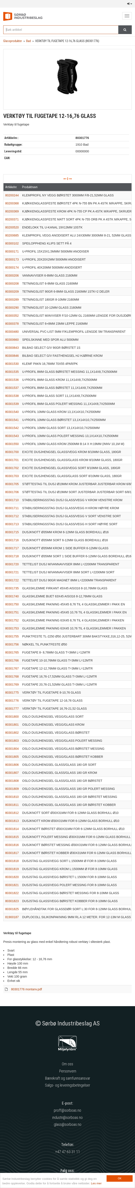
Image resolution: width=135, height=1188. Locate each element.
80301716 (12, 540)
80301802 (12, 732)
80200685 (12, 235)
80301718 (12, 556)
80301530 (12, 363)
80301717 (12, 548)
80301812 (12, 813)
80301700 (12, 452)
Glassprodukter (12, 41)
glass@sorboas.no (67, 1124)
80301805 (12, 756)
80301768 (12, 676)
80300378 (12, 323)
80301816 (12, 845)
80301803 (12, 740)
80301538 (12, 396)
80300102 (12, 243)
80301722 (12, 580)
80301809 (12, 788)
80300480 (12, 331)
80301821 (12, 885)
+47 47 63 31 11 (67, 1151)
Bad (28, 41)
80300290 (12, 307)
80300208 (12, 283)
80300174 (12, 267)
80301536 (12, 379)
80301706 (12, 492)
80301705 (12, 484)
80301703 (12, 476)
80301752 (12, 620)
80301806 (12, 764)
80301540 (12, 412)
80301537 (12, 387)
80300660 (12, 339)
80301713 (12, 524)
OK (119, 1178)
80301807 (12, 772)
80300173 (12, 259)
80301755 (12, 636)
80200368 (12, 203)
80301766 (12, 660)
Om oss (67, 1064)
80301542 (12, 428)
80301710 (12, 500)
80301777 (12, 708)
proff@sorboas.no (67, 1110)
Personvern (67, 1071)
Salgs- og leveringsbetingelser (67, 1085)
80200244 (12, 195)
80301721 (12, 572)
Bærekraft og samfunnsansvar (67, 1078)
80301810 (12, 797)
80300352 (12, 315)
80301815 (12, 837)
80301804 (12, 748)
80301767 (12, 668)
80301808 (12, 780)
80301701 (12, 460)
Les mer (96, 1183)
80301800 (12, 716)
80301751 (12, 612)
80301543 (12, 436)
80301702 (12, 468)
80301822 (12, 893)
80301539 (12, 404)
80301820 (12, 877)
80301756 (12, 644)
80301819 (12, 869)
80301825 (12, 909)
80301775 (12, 692)
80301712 (12, 516)
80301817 (12, 853)
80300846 (12, 355)
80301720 (12, 564)
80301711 (12, 508)
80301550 (12, 444)
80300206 (12, 275)
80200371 (12, 219)
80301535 (12, 371)
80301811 (12, 805)
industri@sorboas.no (67, 1117)
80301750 (12, 604)
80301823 (12, 901)
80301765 (12, 652)
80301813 (12, 821)
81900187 (12, 917)
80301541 (12, 420)
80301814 (12, 829)
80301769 (12, 684)
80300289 (12, 299)
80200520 (12, 227)
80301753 (12, 628)
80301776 (12, 700)
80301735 (12, 588)
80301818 (12, 861)
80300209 (12, 291)
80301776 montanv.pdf (26, 989)
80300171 (12, 251)
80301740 (12, 596)
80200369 (12, 211)
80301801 (12, 724)
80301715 (12, 532)
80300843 (12, 347)
